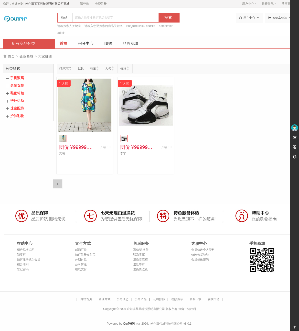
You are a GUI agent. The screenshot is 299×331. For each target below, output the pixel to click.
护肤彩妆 (17, 116)
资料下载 (195, 299)
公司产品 (141, 299)
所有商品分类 (23, 43)
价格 (123, 68)
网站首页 (86, 299)
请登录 (84, 3)
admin (61, 33)
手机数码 (17, 78)
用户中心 (249, 3)
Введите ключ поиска (140, 26)
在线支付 (81, 269)
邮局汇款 (81, 249)
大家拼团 (45, 56)
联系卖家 (139, 254)
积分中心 (86, 43)
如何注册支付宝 (85, 254)
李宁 (123, 153)
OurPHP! (129, 323)
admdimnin (166, 26)
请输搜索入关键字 (69, 26)
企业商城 (26, 56)
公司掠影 (159, 299)
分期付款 (81, 259)
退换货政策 (140, 269)
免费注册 (101, 3)
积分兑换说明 (25, 249)
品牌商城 (130, 43)
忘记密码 (23, 269)
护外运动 (17, 101)
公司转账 (81, 264)
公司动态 (122, 299)
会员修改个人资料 (203, 249)
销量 (93, 68)
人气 (108, 68)
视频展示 (177, 299)
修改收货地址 (200, 254)
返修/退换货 (141, 249)
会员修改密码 (200, 259)
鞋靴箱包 (17, 93)
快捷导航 (269, 3)
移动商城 (287, 3)
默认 (81, 68)
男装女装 (17, 85)
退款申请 (139, 264)
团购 (108, 43)
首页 (63, 43)
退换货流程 (140, 259)
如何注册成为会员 (28, 259)
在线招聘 (213, 299)
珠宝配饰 (17, 108)
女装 (62, 153)
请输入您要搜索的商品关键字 (104, 26)
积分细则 (23, 264)
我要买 (21, 254)
